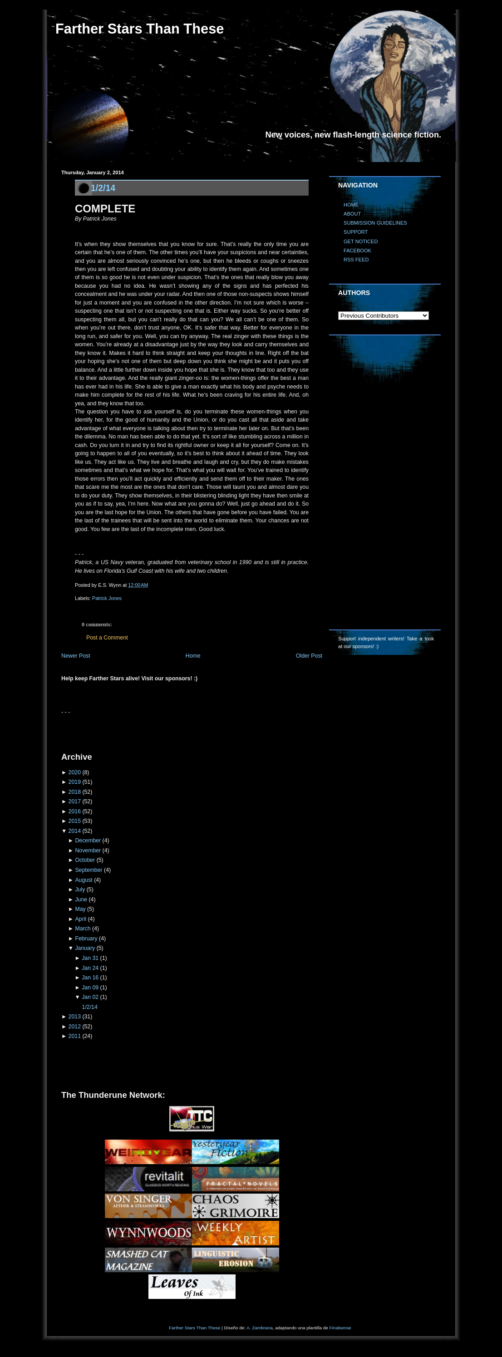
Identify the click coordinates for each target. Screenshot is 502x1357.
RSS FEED (356, 259)
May (80, 909)
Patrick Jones (107, 598)
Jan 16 (90, 977)
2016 (75, 811)
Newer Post (75, 656)
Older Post (309, 656)
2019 (75, 782)
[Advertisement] (167, 729)
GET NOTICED (361, 241)
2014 (75, 831)
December (88, 840)
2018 (75, 792)
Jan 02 (90, 997)
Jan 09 (90, 987)
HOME (351, 204)
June (81, 899)
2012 (75, 1026)
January (85, 948)
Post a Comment (107, 637)
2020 (75, 772)
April (80, 919)
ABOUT (352, 213)
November (88, 850)
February (86, 938)
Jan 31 (90, 958)
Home (193, 656)
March (82, 928)
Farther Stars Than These (139, 29)
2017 (75, 801)
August (83, 880)
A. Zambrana (259, 1327)
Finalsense (340, 1327)
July (80, 889)
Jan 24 (90, 968)
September (88, 870)
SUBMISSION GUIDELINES (375, 223)
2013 (75, 1016)
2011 (75, 1036)
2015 (75, 821)
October (85, 860)
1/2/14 (103, 188)
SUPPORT (356, 232)
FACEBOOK (357, 250)
